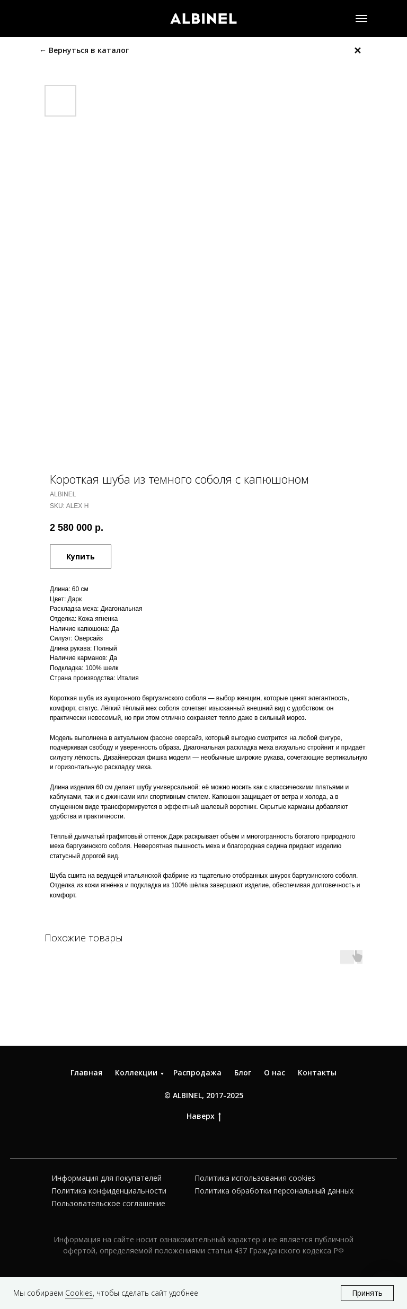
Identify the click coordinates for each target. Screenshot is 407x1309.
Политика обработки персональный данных (273, 1191)
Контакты (317, 1072)
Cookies (79, 1293)
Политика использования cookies (254, 1178)
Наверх (204, 1116)
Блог (242, 1072)
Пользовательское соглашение (108, 1203)
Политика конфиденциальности (108, 1191)
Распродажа (197, 1072)
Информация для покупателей (106, 1178)
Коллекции (136, 1072)
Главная (86, 1072)
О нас (274, 1072)
